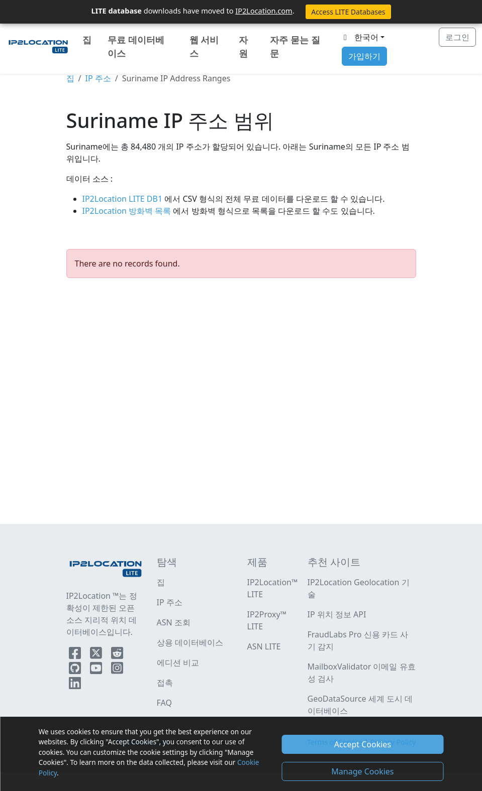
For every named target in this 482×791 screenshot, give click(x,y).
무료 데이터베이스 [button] (136, 46)
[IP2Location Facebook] (75, 655)
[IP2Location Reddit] (117, 655)
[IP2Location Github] (75, 670)
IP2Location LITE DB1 (123, 198)
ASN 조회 (173, 622)
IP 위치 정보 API (337, 614)
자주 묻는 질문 (295, 46)
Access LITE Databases (348, 12)
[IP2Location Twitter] (97, 655)
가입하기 (364, 56)
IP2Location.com (263, 11)
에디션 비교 (178, 662)
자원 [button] (243, 46)
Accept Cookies (362, 744)
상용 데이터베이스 (190, 642)
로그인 (457, 37)
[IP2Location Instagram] (117, 670)
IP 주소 (98, 78)
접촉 (165, 682)
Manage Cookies (362, 771)
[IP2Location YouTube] (97, 670)
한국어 (359, 37)
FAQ (164, 702)
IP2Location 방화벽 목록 (127, 210)
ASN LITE (264, 646)
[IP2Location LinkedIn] (74, 685)
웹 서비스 (204, 46)
